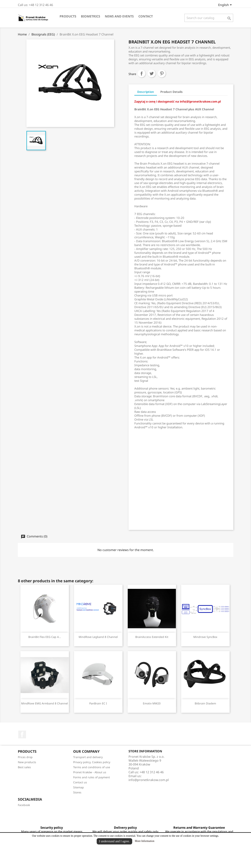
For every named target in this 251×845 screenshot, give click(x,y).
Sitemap (78, 787)
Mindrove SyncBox (205, 637)
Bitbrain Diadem (205, 703)
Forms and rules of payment (91, 777)
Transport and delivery (88, 757)
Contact (145, 16)
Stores (77, 792)
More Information (144, 841)
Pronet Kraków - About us (89, 772)
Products (68, 16)
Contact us (80, 782)
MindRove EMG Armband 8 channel (44, 703)
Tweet (151, 73)
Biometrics (90, 16)
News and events (119, 16)
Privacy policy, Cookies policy (91, 762)
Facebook (22, 734)
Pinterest (162, 73)
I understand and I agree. (114, 841)
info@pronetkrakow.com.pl (149, 780)
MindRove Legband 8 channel (98, 637)
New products (27, 762)
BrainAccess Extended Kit (151, 637)
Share (141, 73)
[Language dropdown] (225, 5)
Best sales (24, 767)
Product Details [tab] (171, 92)
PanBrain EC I (98, 703)
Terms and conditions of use (91, 767)
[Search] (208, 18)
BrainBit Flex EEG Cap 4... (44, 637)
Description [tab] (145, 92)
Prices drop (25, 757)
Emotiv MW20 (152, 703)
